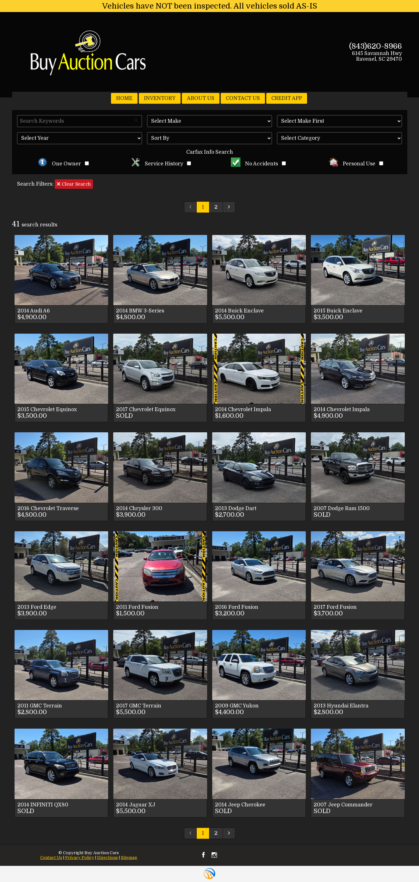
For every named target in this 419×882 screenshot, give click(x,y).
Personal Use (356, 164)
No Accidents (258, 164)
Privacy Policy (79, 857)
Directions (107, 857)
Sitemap (129, 857)
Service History (161, 164)
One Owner (63, 164)
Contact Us (51, 857)
